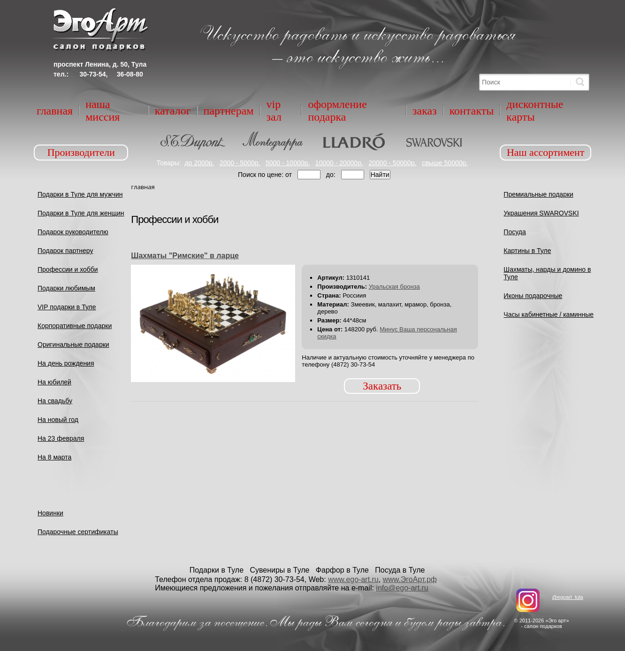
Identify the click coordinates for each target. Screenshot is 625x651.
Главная (55, 111)
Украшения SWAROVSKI (541, 213)
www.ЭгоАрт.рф (410, 579)
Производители (81, 152)
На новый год (58, 419)
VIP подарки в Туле (67, 307)
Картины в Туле (527, 250)
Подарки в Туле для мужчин (80, 194)
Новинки (50, 513)
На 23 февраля (61, 438)
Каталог (173, 111)
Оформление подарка (337, 110)
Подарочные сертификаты (78, 532)
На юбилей (54, 382)
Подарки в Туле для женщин (81, 213)
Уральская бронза (394, 286)
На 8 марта (54, 457)
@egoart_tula (567, 597)
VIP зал (274, 110)
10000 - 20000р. (339, 163)
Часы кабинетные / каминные (548, 314)
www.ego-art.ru (353, 579)
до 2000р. (199, 163)
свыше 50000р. (445, 163)
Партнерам (229, 111)
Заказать (382, 386)
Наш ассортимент (546, 152)
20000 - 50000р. (393, 163)
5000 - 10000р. (288, 163)
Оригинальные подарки (73, 344)
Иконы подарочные (532, 295)
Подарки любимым (66, 288)
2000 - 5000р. (240, 163)
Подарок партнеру (65, 250)
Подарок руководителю (73, 232)
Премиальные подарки (538, 194)
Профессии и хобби (68, 269)
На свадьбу (55, 401)
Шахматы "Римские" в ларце (185, 256)
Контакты (472, 111)
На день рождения (66, 363)
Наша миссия (102, 110)
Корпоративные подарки (75, 325)
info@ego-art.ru (402, 588)
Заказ (424, 111)
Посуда (514, 232)
